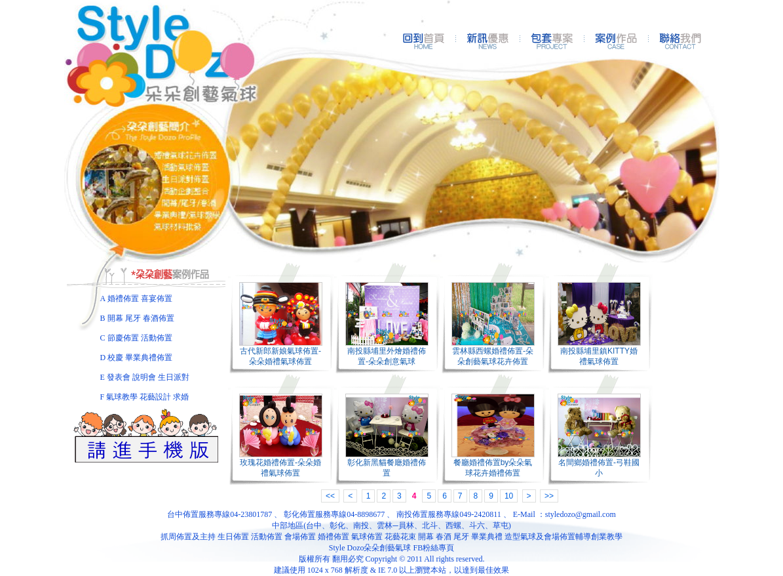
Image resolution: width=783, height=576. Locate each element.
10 (509, 496)
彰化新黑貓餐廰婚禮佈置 (386, 468)
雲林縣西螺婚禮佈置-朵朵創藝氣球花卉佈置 (492, 356)
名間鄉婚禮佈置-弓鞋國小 (599, 468)
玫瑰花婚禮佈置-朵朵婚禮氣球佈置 (280, 468)
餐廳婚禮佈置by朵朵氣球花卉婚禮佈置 (493, 468)
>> (549, 496)
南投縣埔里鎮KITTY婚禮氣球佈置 (599, 356)
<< (330, 496)
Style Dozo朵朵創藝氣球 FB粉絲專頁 (391, 547)
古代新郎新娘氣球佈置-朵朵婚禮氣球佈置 (280, 356)
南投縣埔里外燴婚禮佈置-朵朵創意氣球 (386, 356)
